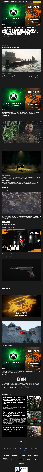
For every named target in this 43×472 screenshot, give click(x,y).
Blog (16, 1)
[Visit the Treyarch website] (21, 463)
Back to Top (21, 441)
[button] (3, 2)
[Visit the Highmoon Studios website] (13, 459)
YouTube (18, 113)
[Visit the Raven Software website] (21, 459)
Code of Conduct (36, 448)
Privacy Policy (15, 448)
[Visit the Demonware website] (36, 455)
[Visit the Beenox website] (29, 455)
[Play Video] (21, 240)
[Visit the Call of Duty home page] (6, 1)
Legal (4, 448)
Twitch (14, 113)
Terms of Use (9, 448)
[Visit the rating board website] (24, 469)
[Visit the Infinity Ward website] (14, 455)
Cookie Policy (26, 448)
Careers (20, 448)
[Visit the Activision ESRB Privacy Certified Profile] (17, 469)
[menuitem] (16, 2)
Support (31, 448)
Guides (20, 1)
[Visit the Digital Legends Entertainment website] (5, 459)
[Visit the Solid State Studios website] (37, 459)
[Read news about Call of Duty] (12, 1)
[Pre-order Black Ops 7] (37, 2)
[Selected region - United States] (31, 1)
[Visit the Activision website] (6, 455)
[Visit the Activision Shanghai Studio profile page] (22, 455)
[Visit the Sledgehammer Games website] (29, 459)
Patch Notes (25, 1)
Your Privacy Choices (20, 450)
